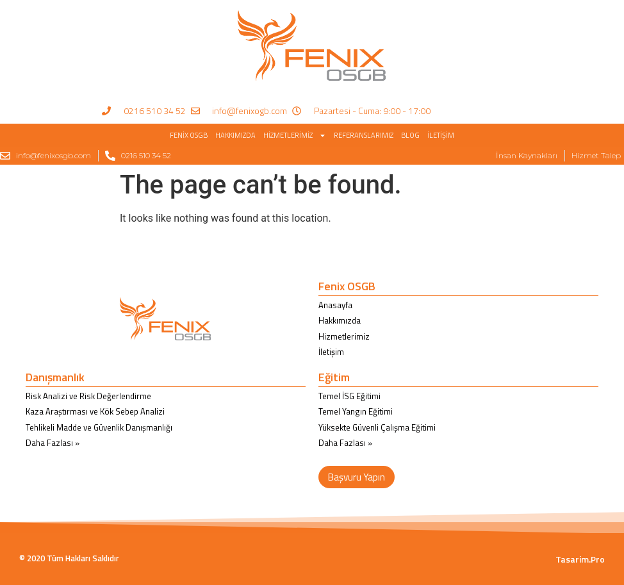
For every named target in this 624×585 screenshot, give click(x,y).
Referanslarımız (363, 135)
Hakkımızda (235, 135)
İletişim (440, 135)
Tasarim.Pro (580, 559)
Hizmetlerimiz (294, 135)
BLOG (410, 135)
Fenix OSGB (189, 135)
